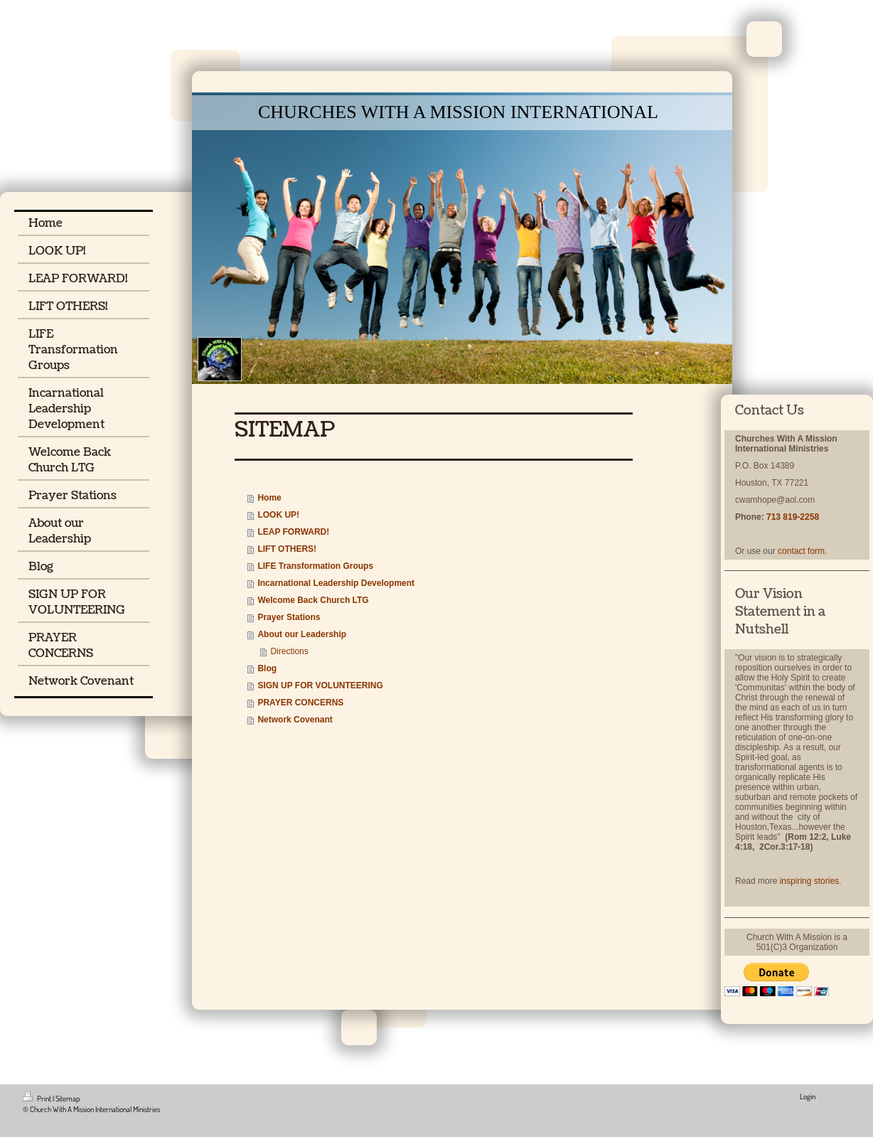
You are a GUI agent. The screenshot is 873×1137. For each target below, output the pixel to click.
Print (38, 1099)
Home (269, 498)
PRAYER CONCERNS (300, 703)
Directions (289, 651)
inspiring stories (809, 881)
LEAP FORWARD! (293, 532)
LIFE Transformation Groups (315, 566)
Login (807, 1096)
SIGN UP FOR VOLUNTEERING (319, 685)
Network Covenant (294, 720)
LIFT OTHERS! (286, 549)
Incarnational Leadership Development (335, 583)
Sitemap (67, 1099)
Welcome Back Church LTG (312, 600)
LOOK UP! (278, 515)
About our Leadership (301, 634)
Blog (267, 668)
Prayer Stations (288, 617)
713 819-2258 (792, 517)
